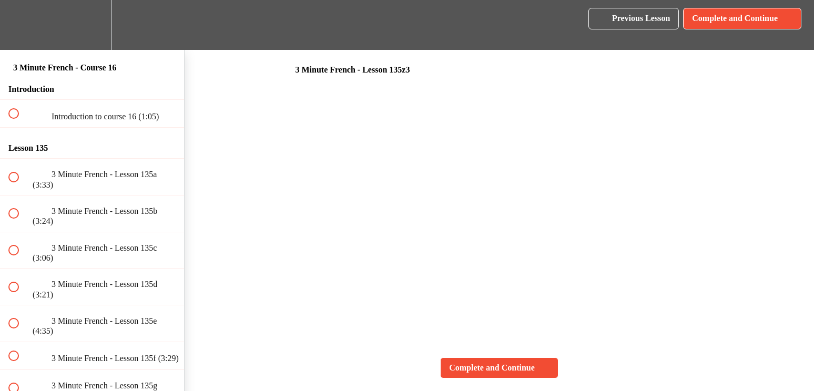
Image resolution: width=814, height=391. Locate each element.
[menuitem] (92, 25)
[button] (19, 25)
